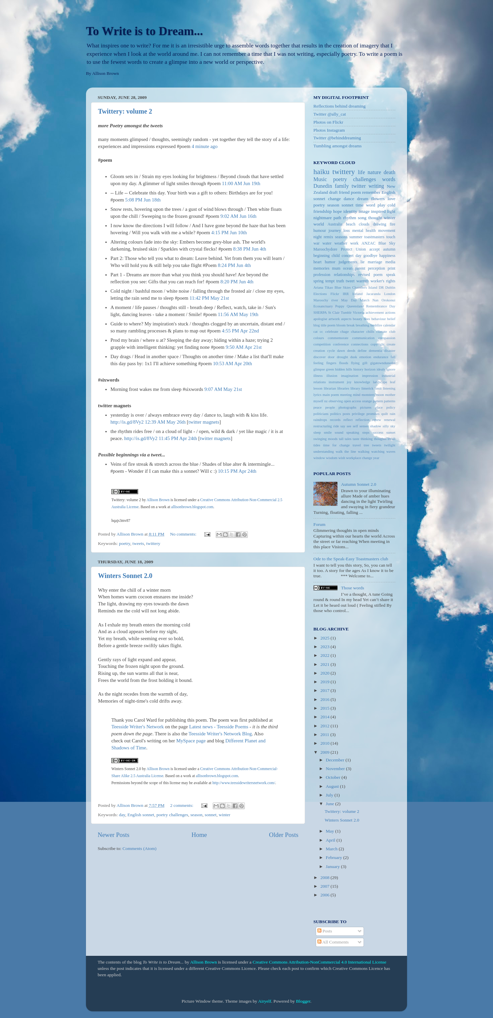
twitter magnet (203, 422)
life (361, 172)
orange (367, 401)
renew (376, 420)
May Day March (355, 300)
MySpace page (191, 740)
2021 (325, 664)
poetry (124, 543)
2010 (325, 743)
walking (364, 451)
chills (370, 331)
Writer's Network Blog (229, 733)
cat (315, 331)
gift (365, 363)
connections (360, 344)
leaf (392, 382)
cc (321, 331)
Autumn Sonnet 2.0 (358, 484)
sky (392, 426)
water (326, 243)
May (330, 831)
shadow (375, 426)
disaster (389, 350)
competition (322, 344)
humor (330, 262)
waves (390, 451)
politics (335, 414)
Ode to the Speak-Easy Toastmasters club (350, 558)
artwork (334, 319)
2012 (325, 725)
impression (370, 376)
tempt (330, 281)
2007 (325, 886)
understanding (323, 451)
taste (356, 439)
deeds (351, 350)
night (317, 237)
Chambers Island (364, 287)
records (335, 420)
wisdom (331, 458)
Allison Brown (158, 500)
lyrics (317, 395)
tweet (350, 281)
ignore (390, 369)
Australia (334, 224)
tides (316, 445)
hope (337, 211)
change (334, 198)
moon (380, 395)
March (332, 848)
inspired (378, 211)
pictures (365, 407)
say (342, 426)
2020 (325, 673)
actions (390, 312)
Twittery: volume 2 (125, 111)
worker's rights (383, 281)
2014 (325, 716)
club (392, 331)
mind (356, 395)
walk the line (346, 451)
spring (318, 281)
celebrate (331, 331)
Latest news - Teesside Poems (218, 726)
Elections (320, 294)
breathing (362, 325)
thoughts (380, 439)
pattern (378, 401)
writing (376, 186)
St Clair (333, 312)
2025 (325, 637)
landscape (380, 382)
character (357, 331)
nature (374, 172)
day (122, 814)
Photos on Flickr (328, 122)
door (331, 357)
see (349, 426)
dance (349, 198)
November (336, 768)
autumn (389, 249)
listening (389, 388)
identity (350, 211)
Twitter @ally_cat (329, 114)
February (334, 857)
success (378, 432)
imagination (350, 376)
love (391, 198)
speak (390, 274)
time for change (336, 445)
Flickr (334, 294)
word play (375, 204)
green (330, 369)
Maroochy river (325, 300)
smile (327, 432)
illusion (331, 376)
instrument (336, 382)
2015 (325, 708)
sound (339, 432)
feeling (318, 363)
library (355, 388)
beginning (321, 255)
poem (356, 192)
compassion (386, 338)
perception (376, 268)
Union (361, 249)
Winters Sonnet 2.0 (125, 575)
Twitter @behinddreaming (337, 137)
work (354, 243)
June (330, 803)
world (318, 224)
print (391, 268)
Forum (319, 524)
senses (364, 426)
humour (319, 230)
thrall (391, 439)
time (360, 204)
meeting (346, 395)
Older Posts (283, 834)
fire (392, 224)
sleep (317, 432)
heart (317, 262)
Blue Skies (342, 287)
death (389, 172)
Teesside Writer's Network (137, 726)
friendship (322, 211)
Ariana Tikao (323, 287)
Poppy (339, 306)
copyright (377, 344)
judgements (347, 262)
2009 (325, 752)
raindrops (320, 420)
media (390, 262)
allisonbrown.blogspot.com (192, 507)
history (358, 369)
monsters (368, 395)
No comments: (184, 534)
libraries (343, 388)
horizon (370, 369)
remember (371, 192)
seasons (341, 237)
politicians (320, 414)
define (362, 350)
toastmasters (374, 237)
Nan (375, 300)
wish (341, 458)
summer (355, 237)
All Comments (333, 941)
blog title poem (324, 325)
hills (349, 369)
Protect (346, 249)
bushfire (376, 325)
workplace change (359, 458)
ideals (381, 369)
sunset (390, 432)
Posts (324, 930)
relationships (344, 274)
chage (344, 331)
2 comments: (182, 805)
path (337, 217)
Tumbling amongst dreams (337, 145)
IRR (346, 294)
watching (378, 451)
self (355, 426)
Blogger (303, 1001)
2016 (325, 699)
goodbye (370, 255)
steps (366, 432)
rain (392, 414)
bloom (341, 325)
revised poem (370, 274)
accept (374, 249)
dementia (375, 350)
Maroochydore (325, 249)
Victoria (359, 312)
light (391, 211)
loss (346, 230)
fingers (331, 363)
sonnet (210, 814)
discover (319, 357)
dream (363, 198)
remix (328, 237)
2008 (325, 877)
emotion (365, 357)
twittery (153, 543)
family (342, 186)
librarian (330, 388)
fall (393, 357)
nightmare (322, 217)
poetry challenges (172, 814)
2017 (325, 690)
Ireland (358, 294)
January (333, 866)
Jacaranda (373, 294)
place (379, 407)
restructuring (322, 426)
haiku (321, 172)
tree (366, 445)
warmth (362, 281)
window (319, 458)
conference (341, 344)
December (336, 759)
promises (373, 414)
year (376, 458)
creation (319, 350)
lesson (317, 388)
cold (391, 204)
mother (390, 395)
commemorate (338, 338)
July (330, 794)
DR (381, 287)
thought (375, 217)
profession (321, 274)
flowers (378, 198)
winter (224, 814)
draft (333, 192)
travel (357, 445)
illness (318, 376)
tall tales (345, 439)
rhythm (349, 217)
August (333, 786)
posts (346, 414)
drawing (379, 224)
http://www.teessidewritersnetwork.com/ (243, 783)
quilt (384, 414)
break (351, 325)
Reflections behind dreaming (339, 106)
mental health (364, 230)
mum (336, 268)
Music (320, 179)
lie (363, 262)
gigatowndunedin (382, 363)
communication (363, 338)
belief (391, 319)
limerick (368, 388)
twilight (389, 445)
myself (318, 401)
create (391, 344)
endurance (381, 357)
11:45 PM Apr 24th (178, 438)
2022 (325, 655)
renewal (389, 420)
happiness (387, 255)
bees (367, 319)
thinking (367, 439)
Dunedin (322, 186)
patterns (389, 401)
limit (378, 388)
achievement (375, 312)
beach (350, 224)
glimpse (319, 369)
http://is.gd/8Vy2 (126, 422)
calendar (389, 325)
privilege (358, 414)
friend (344, 192)
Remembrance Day (380, 306)
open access (352, 401)
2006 (325, 894)
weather (340, 243)
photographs (347, 407)
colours (318, 338)
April (331, 840)
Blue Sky (386, 243)
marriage (375, 262)
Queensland (355, 306)
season (196, 814)
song (362, 217)
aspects (346, 319)
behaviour (378, 319)
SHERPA (320, 312)
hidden (340, 369)
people (330, 407)
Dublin (390, 287)
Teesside (197, 733)
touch (390, 237)
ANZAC (369, 243)
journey (334, 230)
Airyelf (264, 1001)
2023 (325, 646)
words (388, 179)
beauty (358, 319)
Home (199, 834)
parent (360, 268)
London (389, 294)
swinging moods (325, 439)
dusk (353, 357)
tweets (138, 543)
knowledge (362, 382)
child (335, 255)
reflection (362, 420)
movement (386, 230)
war (316, 243)
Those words (352, 587)
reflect (348, 420)
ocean (348, 268)
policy (390, 407)
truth (340, 281)
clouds (364, 224)
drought (342, 357)
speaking (353, 432)
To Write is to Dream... (144, 31)
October (333, 777)
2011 (325, 734)
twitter (359, 186)
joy (349, 382)
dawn (341, 350)
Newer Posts (113, 834)
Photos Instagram (329, 130)
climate (381, 331)
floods (343, 363)
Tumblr (346, 312)
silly (386, 426)
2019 (325, 681)
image (364, 211)
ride (336, 426)
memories (321, 268)
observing (336, 401)
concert (348, 255)
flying (355, 363)
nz (325, 401)
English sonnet (140, 814)
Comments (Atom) (139, 848)
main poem (330, 395)
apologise (320, 319)
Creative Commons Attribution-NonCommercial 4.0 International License (319, 962)
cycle (331, 350)
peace (317, 407)
